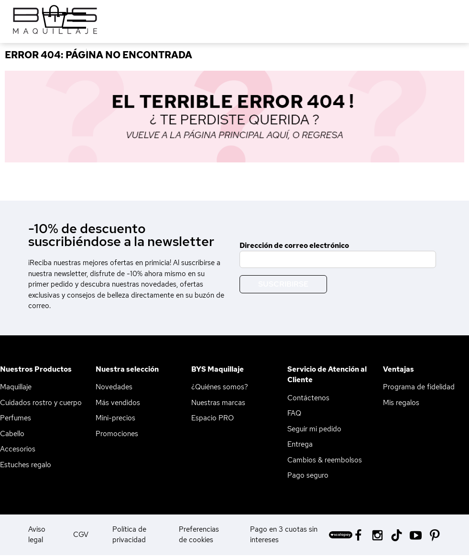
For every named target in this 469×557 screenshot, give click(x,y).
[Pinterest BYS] (435, 534)
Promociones (117, 434)
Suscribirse (283, 284)
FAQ (294, 413)
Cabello (12, 434)
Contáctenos (308, 398)
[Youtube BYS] (416, 534)
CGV (80, 534)
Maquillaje (16, 387)
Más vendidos (118, 402)
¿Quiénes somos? (219, 387)
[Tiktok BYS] (397, 535)
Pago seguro (307, 475)
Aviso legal (36, 535)
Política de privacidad (129, 535)
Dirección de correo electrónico (294, 245)
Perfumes (15, 418)
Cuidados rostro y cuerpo (41, 402)
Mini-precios (115, 418)
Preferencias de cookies (199, 535)
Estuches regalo (25, 465)
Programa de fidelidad (419, 387)
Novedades (114, 387)
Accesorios (17, 449)
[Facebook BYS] (358, 534)
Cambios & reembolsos (324, 460)
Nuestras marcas (218, 402)
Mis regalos (401, 402)
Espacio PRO (212, 418)
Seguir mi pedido (314, 429)
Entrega (300, 444)
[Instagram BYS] (377, 534)
